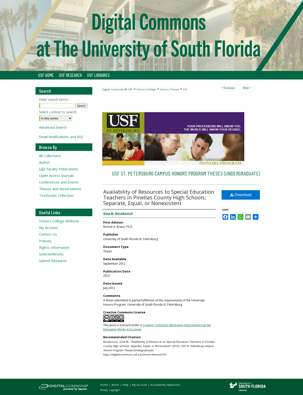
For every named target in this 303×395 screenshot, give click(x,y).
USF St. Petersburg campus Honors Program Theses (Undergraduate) (186, 173)
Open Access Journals (56, 175)
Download (241, 195)
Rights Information (54, 247)
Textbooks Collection (56, 195)
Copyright (114, 390)
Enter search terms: (54, 99)
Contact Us (48, 234)
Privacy (104, 390)
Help (126, 384)
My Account (48, 227)
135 (185, 89)
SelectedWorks (51, 254)
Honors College (146, 89)
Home (104, 384)
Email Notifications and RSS (61, 136)
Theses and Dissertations (60, 188)
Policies (45, 240)
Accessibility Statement (165, 384)
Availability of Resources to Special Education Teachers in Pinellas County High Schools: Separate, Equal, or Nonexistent (158, 197)
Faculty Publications (58, 169)
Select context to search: (58, 112)
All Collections (50, 155)
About (115, 384)
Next (246, 87)
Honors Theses (169, 89)
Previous (229, 87)
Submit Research (53, 260)
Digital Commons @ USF (117, 89)
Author (44, 162)
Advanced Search (53, 127)
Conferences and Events (59, 182)
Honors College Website (59, 221)
